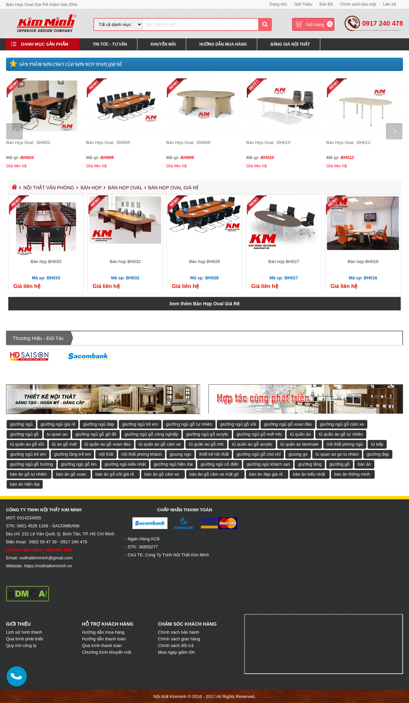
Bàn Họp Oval (125, 187)
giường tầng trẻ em (72, 453)
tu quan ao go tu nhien (337, 453)
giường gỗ (340, 463)
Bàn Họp (90, 187)
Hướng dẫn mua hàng (103, 631)
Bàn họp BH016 (363, 261)
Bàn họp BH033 (45, 261)
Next (394, 131)
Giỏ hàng (315, 24)
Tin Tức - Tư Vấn (110, 44)
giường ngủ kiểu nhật (125, 463)
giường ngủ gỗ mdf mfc (259, 433)
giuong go (298, 453)
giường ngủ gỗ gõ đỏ (95, 433)
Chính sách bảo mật (358, 4)
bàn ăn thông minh (352, 473)
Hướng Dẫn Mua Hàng (223, 44)
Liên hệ (389, 4)
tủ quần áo (300, 433)
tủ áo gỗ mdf (64, 443)
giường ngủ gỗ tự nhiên (189, 423)
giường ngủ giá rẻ (58, 423)
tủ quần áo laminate (300, 443)
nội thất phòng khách (141, 453)
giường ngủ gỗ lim (79, 463)
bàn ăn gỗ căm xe (161, 473)
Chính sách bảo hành (178, 631)
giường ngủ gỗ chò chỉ (258, 453)
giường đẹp (378, 453)
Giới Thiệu (303, 4)
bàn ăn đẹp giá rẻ (266, 473)
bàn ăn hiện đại (24, 483)
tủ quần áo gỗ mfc (206, 443)
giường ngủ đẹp (98, 423)
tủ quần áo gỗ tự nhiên (341, 433)
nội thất (106, 453)
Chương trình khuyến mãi (106, 651)
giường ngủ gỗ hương (31, 463)
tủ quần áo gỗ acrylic (252, 443)
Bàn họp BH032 (125, 261)
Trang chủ (278, 4)
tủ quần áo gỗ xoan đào (108, 443)
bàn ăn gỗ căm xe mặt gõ (214, 473)
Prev (15, 131)
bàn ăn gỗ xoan (71, 473)
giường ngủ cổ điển (219, 463)
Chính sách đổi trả (175, 645)
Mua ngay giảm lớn (176, 651)
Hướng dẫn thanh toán (104, 638)
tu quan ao (57, 433)
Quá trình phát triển (24, 638)
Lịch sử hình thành (24, 631)
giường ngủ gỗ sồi (238, 423)
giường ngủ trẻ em (140, 423)
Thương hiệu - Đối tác (38, 338)
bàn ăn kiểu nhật (309, 473)
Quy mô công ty (21, 645)
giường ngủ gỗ (24, 433)
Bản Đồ (326, 4)
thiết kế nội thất (214, 453)
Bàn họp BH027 (283, 261)
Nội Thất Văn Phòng (48, 187)
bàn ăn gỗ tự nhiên (28, 473)
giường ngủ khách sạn (268, 463)
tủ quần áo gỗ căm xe (160, 443)
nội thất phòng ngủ (345, 443)
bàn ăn (364, 463)
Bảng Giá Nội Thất (290, 44)
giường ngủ (21, 423)
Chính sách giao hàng (179, 638)
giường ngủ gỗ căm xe (342, 423)
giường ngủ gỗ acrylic (207, 433)
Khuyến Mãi (163, 44)
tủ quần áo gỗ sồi (27, 443)
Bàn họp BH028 (204, 261)
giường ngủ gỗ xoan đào (288, 423)
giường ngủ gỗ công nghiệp (151, 433)
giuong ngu (180, 453)
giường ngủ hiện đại (173, 463)
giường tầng (309, 463)
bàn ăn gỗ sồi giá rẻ (114, 473)
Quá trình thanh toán (102, 645)
